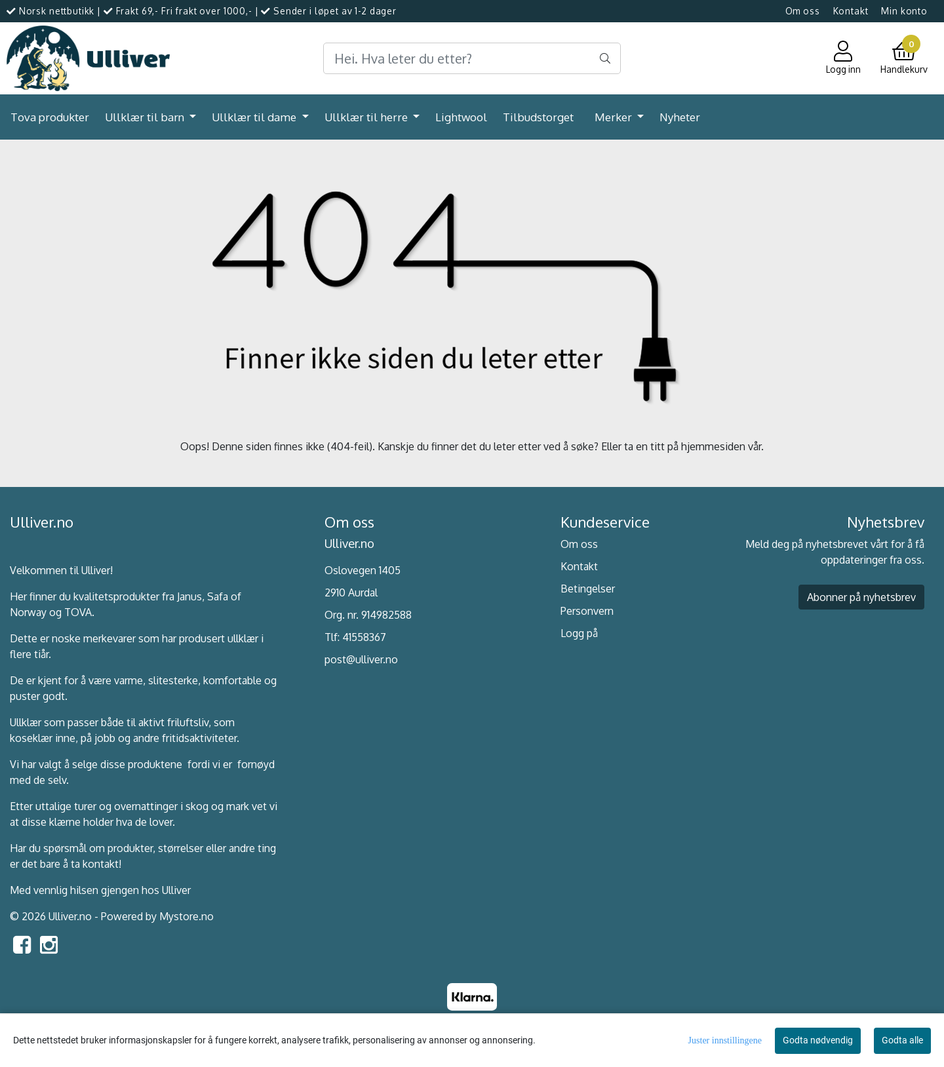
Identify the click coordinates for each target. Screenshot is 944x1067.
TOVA (78, 612)
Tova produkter (49, 117)
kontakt (101, 863)
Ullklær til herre (367, 117)
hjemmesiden (713, 446)
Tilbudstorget (538, 117)
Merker (615, 117)
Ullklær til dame (255, 117)
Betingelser (587, 588)
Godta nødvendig (818, 1040)
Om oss (802, 10)
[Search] (471, 58)
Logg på (579, 633)
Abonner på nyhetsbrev (861, 597)
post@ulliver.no (361, 659)
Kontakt (851, 10)
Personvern (587, 610)
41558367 (364, 637)
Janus (189, 596)
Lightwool (461, 117)
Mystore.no (186, 916)
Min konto (904, 10)
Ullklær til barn (146, 117)
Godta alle (902, 1040)
